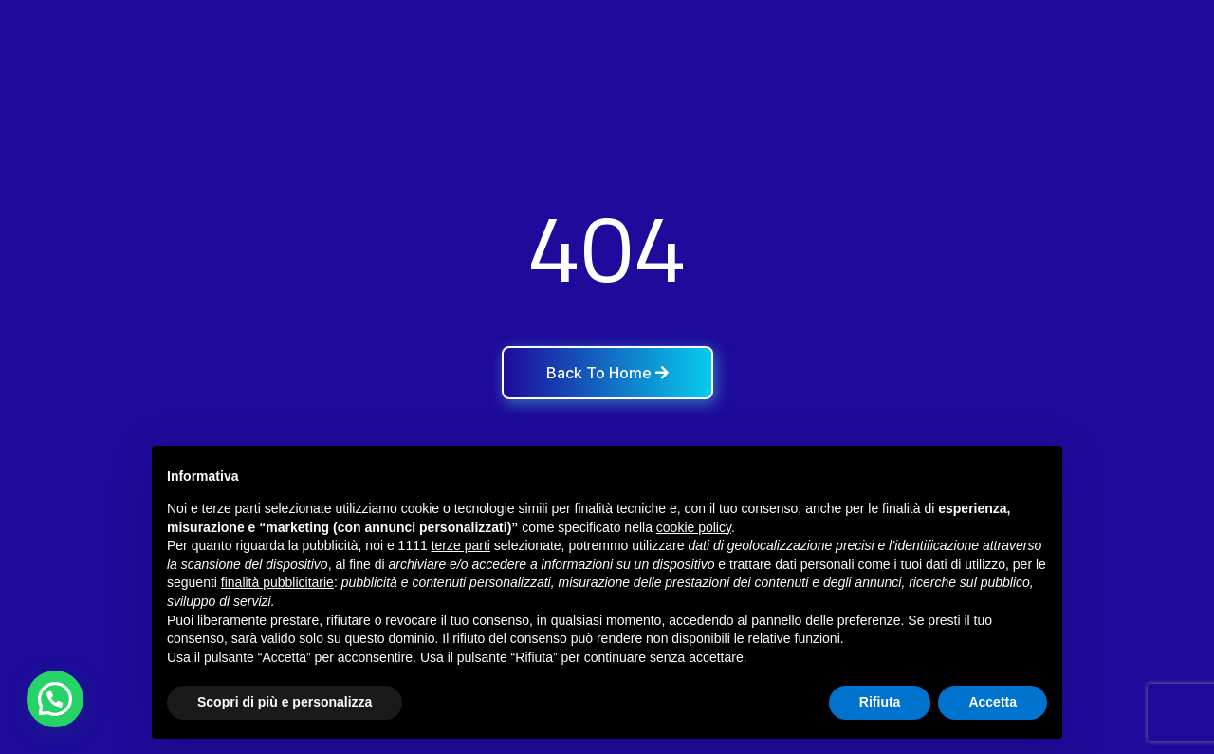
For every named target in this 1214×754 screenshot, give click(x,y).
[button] (55, 699)
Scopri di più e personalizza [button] (284, 701)
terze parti (461, 545)
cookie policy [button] (693, 527)
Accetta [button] (992, 701)
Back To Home (607, 372)
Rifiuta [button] (880, 701)
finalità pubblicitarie (277, 582)
